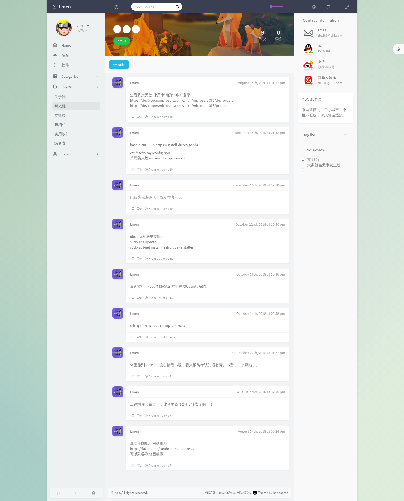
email (322, 30)
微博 (321, 61)
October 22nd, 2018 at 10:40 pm (260, 224)
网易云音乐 (327, 77)
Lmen (134, 82)
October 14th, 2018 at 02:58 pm (260, 313)
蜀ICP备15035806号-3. (220, 492)
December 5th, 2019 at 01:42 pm (260, 132)
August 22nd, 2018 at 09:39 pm (261, 392)
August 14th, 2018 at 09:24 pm (261, 431)
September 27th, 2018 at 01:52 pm (258, 352)
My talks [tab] (118, 64)
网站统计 (243, 492)
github (121, 41)
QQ (320, 45)
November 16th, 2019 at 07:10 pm (258, 185)
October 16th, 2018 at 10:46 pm (260, 274)
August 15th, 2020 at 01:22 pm (261, 82)
